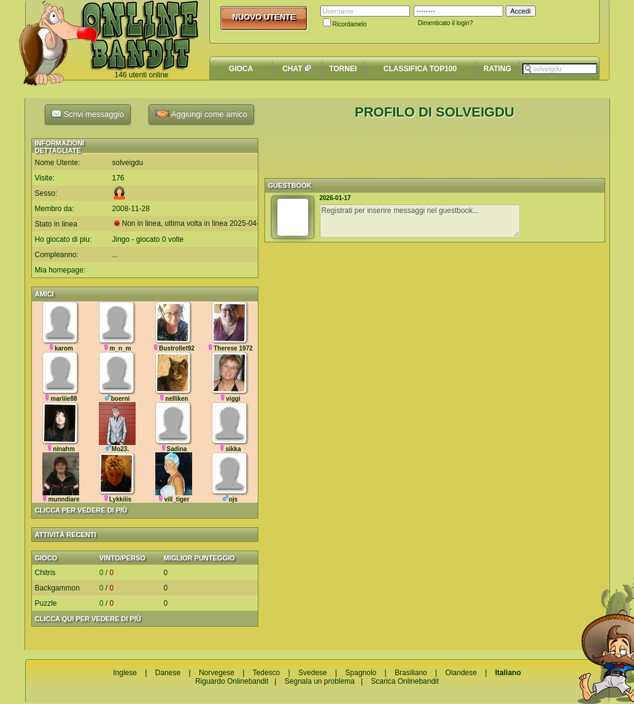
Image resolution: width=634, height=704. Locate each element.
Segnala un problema (320, 681)
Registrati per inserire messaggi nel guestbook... (420, 221)
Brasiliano (411, 672)
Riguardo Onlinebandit (231, 681)
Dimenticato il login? (445, 23)
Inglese (125, 672)
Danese (167, 672)
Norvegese (216, 672)
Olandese (461, 672)
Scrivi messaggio (88, 113)
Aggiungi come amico (201, 114)
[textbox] (559, 68)
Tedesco (266, 672)
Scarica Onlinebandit (405, 681)
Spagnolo (361, 672)
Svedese (312, 672)
